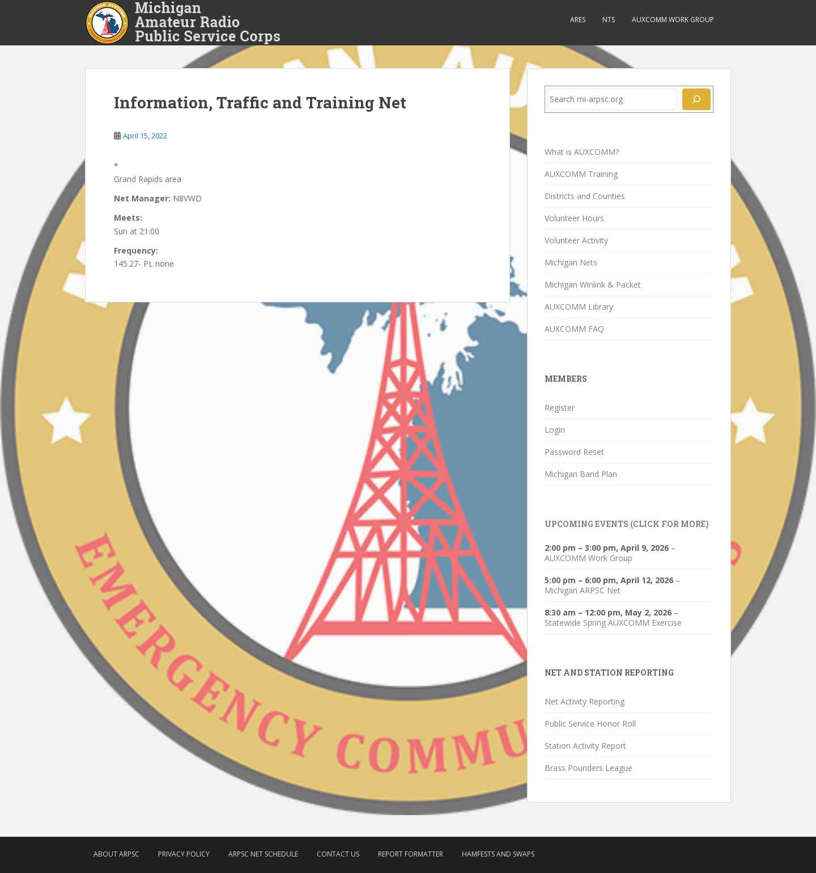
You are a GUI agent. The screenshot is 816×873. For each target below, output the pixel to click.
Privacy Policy (184, 854)
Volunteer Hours (574, 218)
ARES (577, 19)
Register (560, 407)
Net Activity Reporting (584, 701)
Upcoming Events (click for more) (627, 523)
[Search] (696, 99)
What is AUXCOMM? (582, 151)
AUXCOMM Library (579, 306)
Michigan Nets (571, 262)
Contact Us (338, 854)
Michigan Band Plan (581, 474)
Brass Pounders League (588, 767)
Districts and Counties (585, 196)
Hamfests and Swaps (498, 854)
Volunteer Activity (576, 240)
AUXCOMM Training (581, 173)
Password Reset (574, 451)
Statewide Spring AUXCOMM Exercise (613, 622)
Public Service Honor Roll (590, 723)
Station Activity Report (585, 745)
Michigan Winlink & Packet (593, 284)
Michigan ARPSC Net (582, 590)
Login (555, 429)
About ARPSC (116, 854)
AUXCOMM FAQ (574, 328)
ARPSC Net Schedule (263, 854)
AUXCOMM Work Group (673, 19)
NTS (608, 19)
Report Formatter (410, 854)
